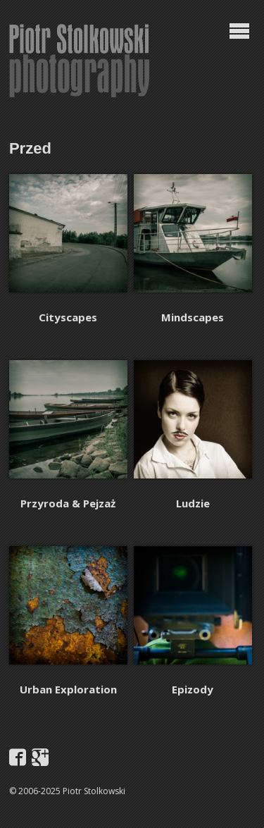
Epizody (192, 689)
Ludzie (193, 503)
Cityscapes (68, 317)
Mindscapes (192, 317)
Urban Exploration (68, 689)
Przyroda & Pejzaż (67, 503)
